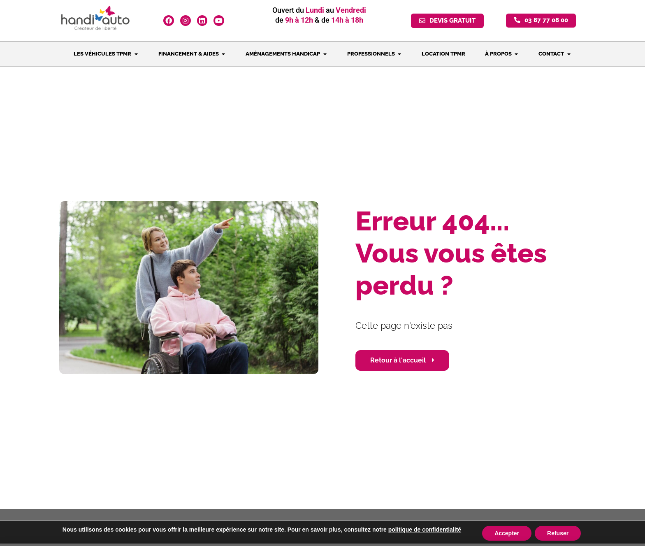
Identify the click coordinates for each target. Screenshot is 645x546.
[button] (541, 21)
